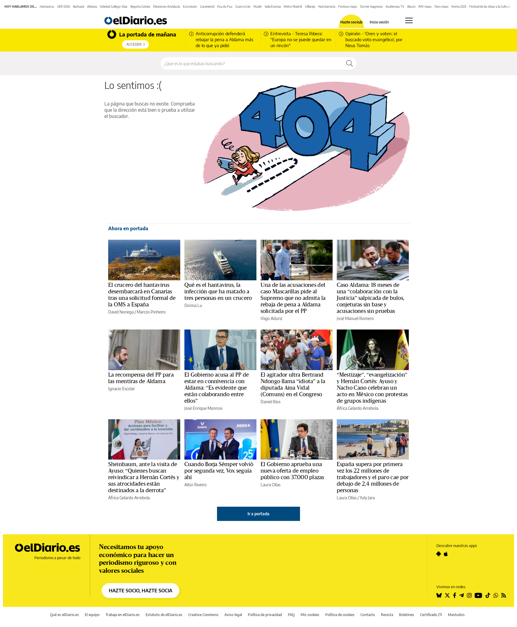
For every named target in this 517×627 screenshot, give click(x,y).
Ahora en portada (128, 228)
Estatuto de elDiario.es (164, 614)
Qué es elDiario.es (64, 614)
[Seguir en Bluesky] (439, 595)
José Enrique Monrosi (203, 408)
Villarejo (310, 6)
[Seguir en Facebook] (454, 595)
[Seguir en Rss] (503, 595)
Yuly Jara (367, 497)
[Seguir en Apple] (446, 553)
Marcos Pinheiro (151, 311)
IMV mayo (425, 6)
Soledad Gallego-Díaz (113, 6)
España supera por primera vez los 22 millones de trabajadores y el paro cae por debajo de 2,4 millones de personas (373, 477)
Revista (387, 614)
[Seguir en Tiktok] (488, 595)
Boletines (406, 614)
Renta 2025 (458, 6)
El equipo (92, 614)
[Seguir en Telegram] (461, 595)
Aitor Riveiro (195, 484)
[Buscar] (349, 63)
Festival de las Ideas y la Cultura (489, 6)
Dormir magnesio (371, 6)
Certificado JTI (431, 614)
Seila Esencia (273, 6)
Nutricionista (326, 6)
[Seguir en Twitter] (447, 595)
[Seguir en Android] (438, 553)
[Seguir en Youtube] (478, 595)
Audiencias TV (395, 6)
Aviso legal (233, 614)
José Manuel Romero (355, 318)
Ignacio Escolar (121, 388)
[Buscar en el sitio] (252, 63)
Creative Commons (203, 614)
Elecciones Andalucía (166, 6)
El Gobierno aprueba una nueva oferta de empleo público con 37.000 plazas (292, 470)
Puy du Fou (224, 6)
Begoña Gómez (140, 6)
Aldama (92, 6)
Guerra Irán (242, 6)
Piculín (257, 6)
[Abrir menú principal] (409, 20)
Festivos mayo (347, 6)
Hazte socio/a (351, 22)
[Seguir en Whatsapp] (496, 595)
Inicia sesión (379, 22)
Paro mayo (442, 6)
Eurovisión (190, 6)
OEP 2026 (63, 6)
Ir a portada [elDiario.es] (258, 513)
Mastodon (456, 614)
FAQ (291, 614)
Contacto (367, 614)
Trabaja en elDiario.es (123, 614)
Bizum (411, 6)
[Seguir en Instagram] (469, 595)
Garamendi (207, 6)
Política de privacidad (265, 614)
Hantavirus (47, 6)
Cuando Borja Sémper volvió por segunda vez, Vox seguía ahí (218, 470)
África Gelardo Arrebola (357, 408)
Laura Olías (270, 484)
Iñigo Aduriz (271, 318)
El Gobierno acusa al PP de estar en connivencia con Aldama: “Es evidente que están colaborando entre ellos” (216, 388)
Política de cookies (340, 614)
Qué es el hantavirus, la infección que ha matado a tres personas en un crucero (218, 291)
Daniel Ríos (270, 401)
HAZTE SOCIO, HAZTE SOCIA (140, 591)
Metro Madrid (293, 6)
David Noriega (121, 311)
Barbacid (78, 6)
